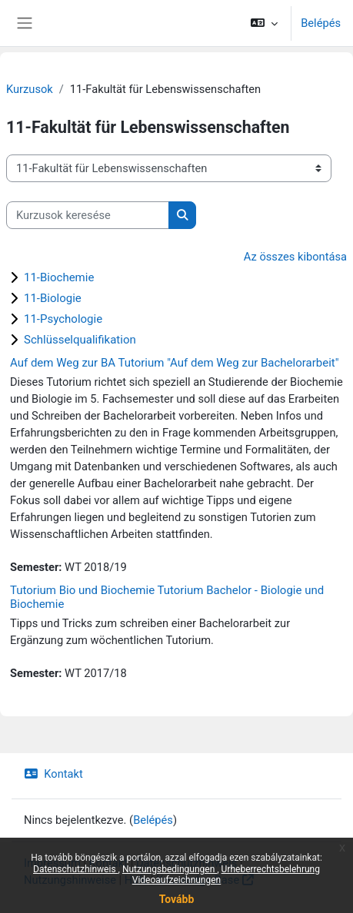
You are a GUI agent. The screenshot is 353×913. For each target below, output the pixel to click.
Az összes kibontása (295, 257)
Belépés (321, 23)
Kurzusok (29, 89)
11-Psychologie (63, 319)
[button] (264, 23)
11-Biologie (53, 298)
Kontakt (53, 774)
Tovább (177, 899)
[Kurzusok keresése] (87, 215)
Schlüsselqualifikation (80, 340)
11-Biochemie (59, 277)
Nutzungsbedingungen (169, 869)
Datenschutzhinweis (75, 869)
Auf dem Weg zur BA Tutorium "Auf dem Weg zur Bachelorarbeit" (174, 363)
